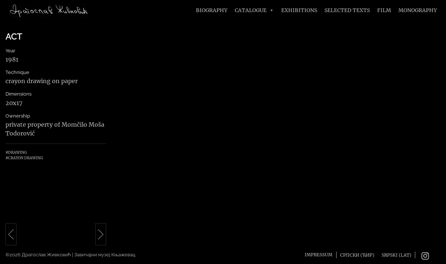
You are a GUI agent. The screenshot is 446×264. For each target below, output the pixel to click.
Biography (211, 10)
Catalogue (254, 10)
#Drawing (16, 152)
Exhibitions (299, 10)
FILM (384, 10)
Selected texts (347, 10)
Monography (417, 10)
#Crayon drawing (24, 158)
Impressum (318, 254)
